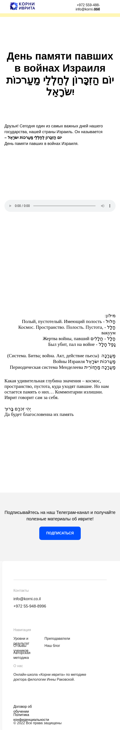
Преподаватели (57, 638)
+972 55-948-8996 (30, 606)
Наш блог (52, 646)
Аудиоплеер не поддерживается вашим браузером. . (60, 206)
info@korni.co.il (27, 599)
